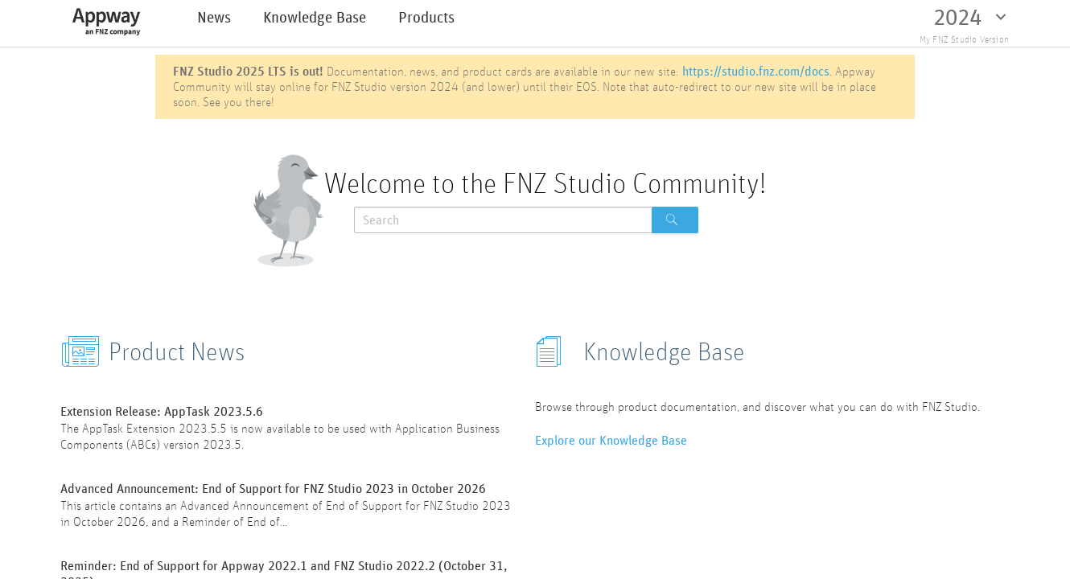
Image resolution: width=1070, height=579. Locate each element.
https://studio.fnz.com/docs (755, 71)
